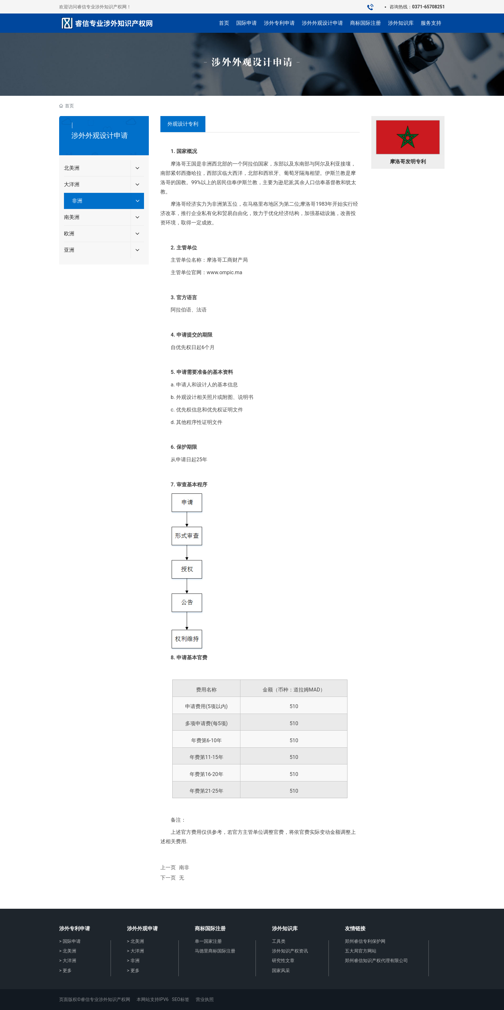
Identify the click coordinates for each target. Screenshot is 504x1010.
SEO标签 (180, 999)
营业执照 (205, 999)
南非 (184, 867)
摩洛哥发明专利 (408, 161)
